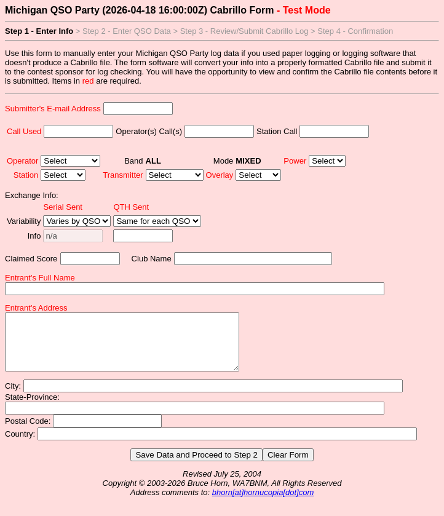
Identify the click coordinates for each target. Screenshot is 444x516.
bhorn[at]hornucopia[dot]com (263, 503)
